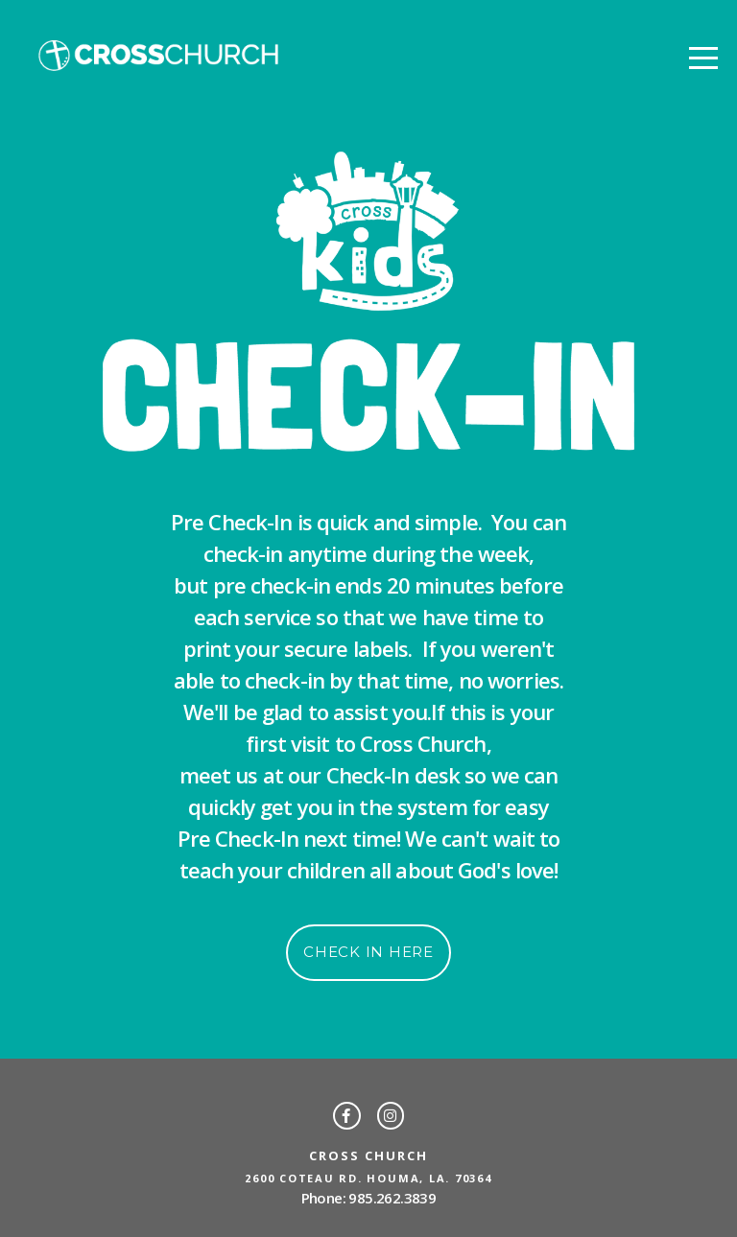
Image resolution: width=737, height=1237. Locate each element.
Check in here (368, 952)
